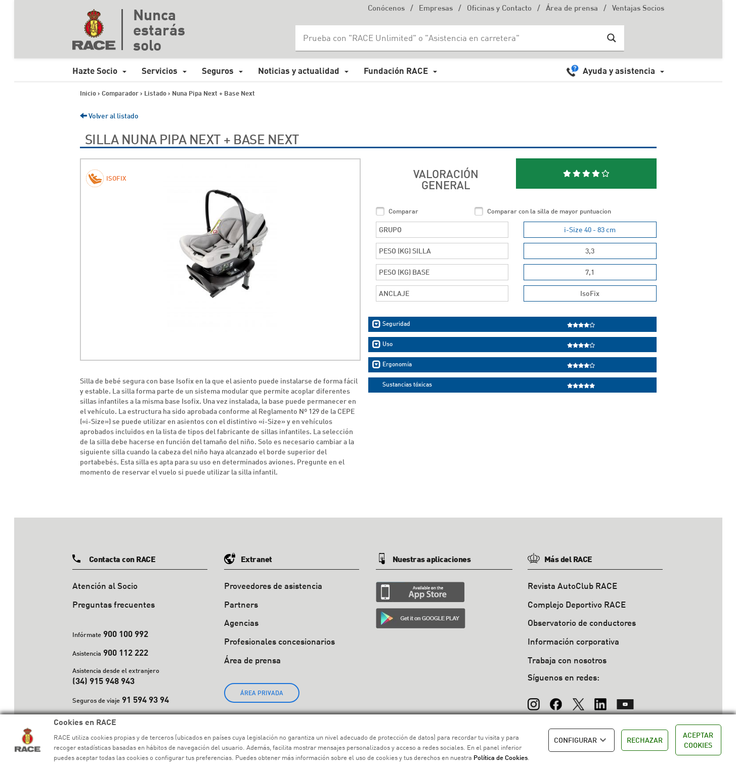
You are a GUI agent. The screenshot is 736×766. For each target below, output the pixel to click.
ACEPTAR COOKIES (698, 740)
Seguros (218, 70)
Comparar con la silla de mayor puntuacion (549, 211)
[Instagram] (534, 700)
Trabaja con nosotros (567, 660)
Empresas (436, 9)
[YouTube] (625, 699)
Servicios (160, 70)
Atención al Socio (105, 585)
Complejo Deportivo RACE (577, 604)
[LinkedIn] (600, 700)
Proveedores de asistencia (273, 585)
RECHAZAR (645, 740)
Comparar (403, 211)
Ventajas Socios (638, 9)
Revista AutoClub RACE (572, 585)
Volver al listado (109, 115)
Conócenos (386, 9)
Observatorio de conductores (582, 622)
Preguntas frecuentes (113, 604)
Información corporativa (573, 641)
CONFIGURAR (581, 740)
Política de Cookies (500, 757)
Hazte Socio (94, 70)
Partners (241, 604)
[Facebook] (556, 700)
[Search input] (449, 38)
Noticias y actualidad (298, 70)
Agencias (241, 622)
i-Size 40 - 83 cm (590, 229)
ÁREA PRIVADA (261, 693)
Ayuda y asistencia (619, 70)
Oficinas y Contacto (499, 9)
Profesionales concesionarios (279, 641)
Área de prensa (572, 9)
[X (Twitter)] (578, 700)
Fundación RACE (396, 70)
